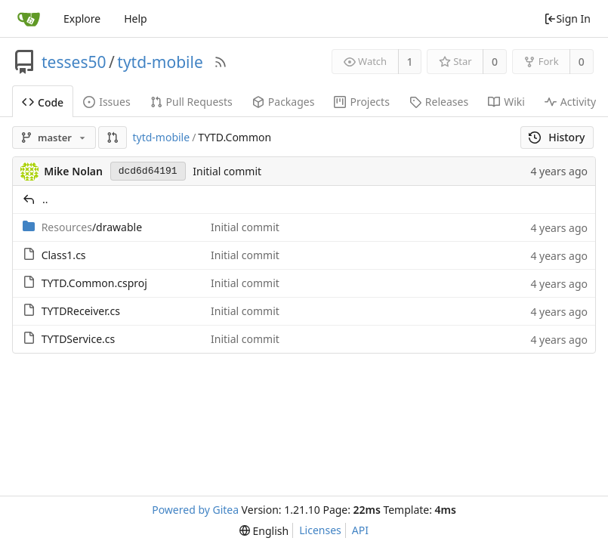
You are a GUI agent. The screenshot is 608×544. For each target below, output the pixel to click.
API (360, 530)
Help (135, 18)
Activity (570, 101)
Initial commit (227, 171)
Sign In (567, 18)
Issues (106, 101)
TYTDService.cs (79, 339)
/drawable (92, 227)
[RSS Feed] (220, 62)
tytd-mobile (159, 62)
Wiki (506, 101)
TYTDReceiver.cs (81, 311)
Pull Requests (191, 101)
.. (45, 199)
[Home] (29, 18)
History (557, 137)
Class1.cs (64, 255)
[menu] (264, 531)
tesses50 (74, 62)
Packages (283, 101)
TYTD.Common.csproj (94, 283)
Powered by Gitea (195, 509)
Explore (81, 18)
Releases (438, 101)
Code (42, 102)
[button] (112, 137)
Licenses (320, 530)
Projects (361, 101)
